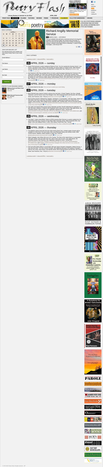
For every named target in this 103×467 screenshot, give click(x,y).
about (92, 4)
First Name (5, 63)
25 (22, 43)
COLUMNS (23, 18)
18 (22, 40)
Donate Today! (74, 14)
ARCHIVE (89, 18)
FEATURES (31, 18)
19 (3, 43)
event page (42, 80)
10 (19, 38)
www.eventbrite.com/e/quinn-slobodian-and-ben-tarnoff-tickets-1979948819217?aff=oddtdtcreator (53, 111)
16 (16, 40)
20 (6, 43)
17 (19, 40)
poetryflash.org (74, 69)
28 (10, 45)
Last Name (5, 69)
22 (13, 43)
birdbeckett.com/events (54, 96)
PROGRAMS (54, 18)
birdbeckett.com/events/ (54, 151)
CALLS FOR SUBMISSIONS (77, 18)
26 (3, 45)
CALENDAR (64, 18)
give (93, 8)
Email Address (6, 57)
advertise (93, 6)
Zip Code (4, 75)
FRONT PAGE (6, 18)
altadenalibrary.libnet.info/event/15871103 (39, 135)
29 (13, 45)
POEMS (46, 18)
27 (6, 45)
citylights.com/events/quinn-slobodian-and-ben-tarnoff (42, 112)
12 (3, 40)
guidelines (93, 10)
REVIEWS (39, 18)
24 (19, 43)
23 (16, 43)
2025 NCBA (15, 18)
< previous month (31, 59)
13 (6, 40)
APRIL (13, 32)
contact (93, 12)
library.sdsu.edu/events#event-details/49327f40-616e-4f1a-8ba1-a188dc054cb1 (49, 124)
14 (10, 40)
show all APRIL (41, 59)
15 (13, 40)
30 (16, 45)
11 (22, 38)
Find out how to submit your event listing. (54, 87)
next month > (50, 59)
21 (10, 43)
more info (9, 90)
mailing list (93, 14)
